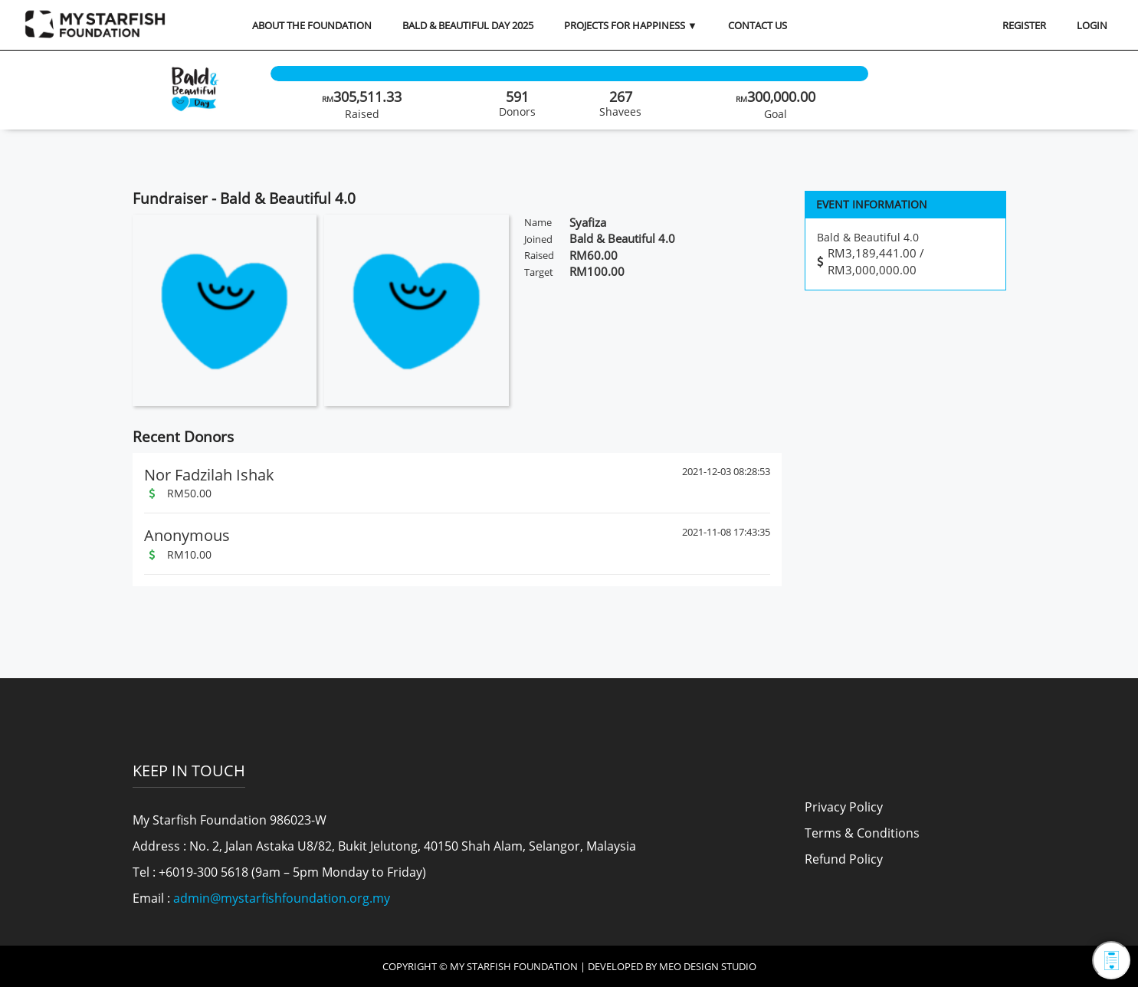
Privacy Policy (844, 806)
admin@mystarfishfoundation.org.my (281, 898)
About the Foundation (312, 25)
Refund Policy (844, 859)
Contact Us (757, 25)
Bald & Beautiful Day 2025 (467, 25)
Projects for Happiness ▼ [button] (630, 25)
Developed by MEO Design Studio (672, 966)
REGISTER (1024, 25)
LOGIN (1092, 25)
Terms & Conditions (862, 833)
